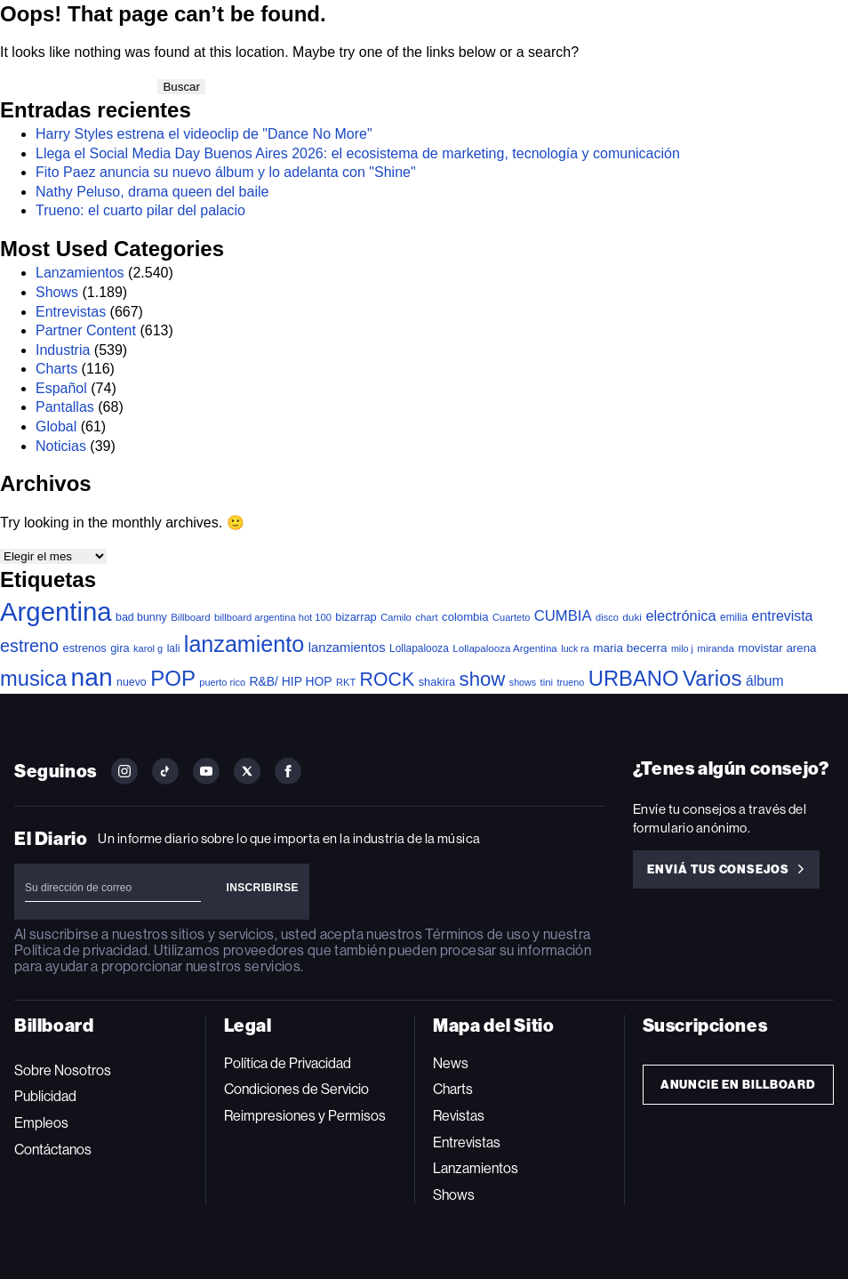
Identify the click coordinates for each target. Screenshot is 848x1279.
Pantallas (65, 406)
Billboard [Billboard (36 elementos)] (190, 617)
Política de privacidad (81, 950)
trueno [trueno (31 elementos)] (571, 682)
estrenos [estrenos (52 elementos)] (85, 648)
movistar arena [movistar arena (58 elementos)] (777, 648)
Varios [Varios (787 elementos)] (712, 678)
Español (61, 388)
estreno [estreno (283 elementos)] (29, 646)
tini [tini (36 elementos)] (546, 682)
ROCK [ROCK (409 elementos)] (387, 679)
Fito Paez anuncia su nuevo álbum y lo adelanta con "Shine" (226, 172)
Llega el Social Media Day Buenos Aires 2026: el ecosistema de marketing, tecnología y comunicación (360, 153)
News (450, 1063)
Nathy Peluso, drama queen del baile (152, 191)
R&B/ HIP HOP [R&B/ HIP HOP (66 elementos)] (290, 681)
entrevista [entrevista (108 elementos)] (782, 615)
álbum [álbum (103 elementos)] (765, 680)
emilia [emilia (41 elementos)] (734, 617)
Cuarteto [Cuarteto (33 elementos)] (511, 617)
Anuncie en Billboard (738, 1084)
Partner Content (86, 330)
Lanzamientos (80, 272)
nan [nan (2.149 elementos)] (92, 677)
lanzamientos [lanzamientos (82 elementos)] (347, 647)
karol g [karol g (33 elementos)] (148, 648)
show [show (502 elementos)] (483, 679)
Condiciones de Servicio (296, 1089)
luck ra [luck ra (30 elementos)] (574, 648)
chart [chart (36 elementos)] (426, 617)
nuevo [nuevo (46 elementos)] (131, 682)
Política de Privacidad (287, 1063)
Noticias (61, 446)
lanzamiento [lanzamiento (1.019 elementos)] (244, 643)
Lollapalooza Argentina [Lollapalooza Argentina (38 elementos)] (504, 648)
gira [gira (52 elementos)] (119, 648)
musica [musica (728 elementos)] (33, 678)
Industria (63, 350)
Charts (56, 368)
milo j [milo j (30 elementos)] (682, 648)
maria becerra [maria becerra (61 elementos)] (630, 648)
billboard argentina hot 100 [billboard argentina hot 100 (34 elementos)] (273, 617)
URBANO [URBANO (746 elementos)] (633, 678)
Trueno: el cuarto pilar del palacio (140, 210)
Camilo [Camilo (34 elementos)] (396, 617)
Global (56, 426)
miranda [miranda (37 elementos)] (715, 648)
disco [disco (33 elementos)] (607, 617)
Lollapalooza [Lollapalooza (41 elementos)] (419, 648)
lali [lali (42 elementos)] (173, 648)
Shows (57, 292)
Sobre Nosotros (62, 1070)
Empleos (41, 1122)
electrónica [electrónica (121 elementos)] (680, 615)
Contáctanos (53, 1149)
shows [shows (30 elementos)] (522, 682)
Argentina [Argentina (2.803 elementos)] (56, 611)
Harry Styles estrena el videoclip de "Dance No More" (204, 133)
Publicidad (45, 1096)
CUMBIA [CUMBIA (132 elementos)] (563, 615)
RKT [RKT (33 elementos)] (346, 682)
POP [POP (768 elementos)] (173, 678)
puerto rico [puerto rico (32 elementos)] (222, 682)
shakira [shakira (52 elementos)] (437, 681)
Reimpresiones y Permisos (305, 1115)
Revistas (458, 1115)
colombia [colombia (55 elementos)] (465, 616)
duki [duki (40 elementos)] (632, 617)
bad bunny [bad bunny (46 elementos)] (141, 617)
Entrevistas (71, 311)
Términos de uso (477, 934)
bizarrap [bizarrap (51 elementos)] (355, 616)
